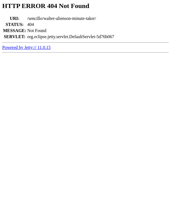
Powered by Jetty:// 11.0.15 (26, 47)
